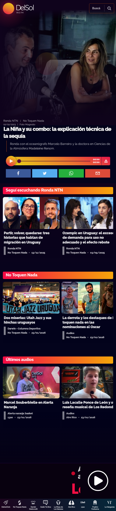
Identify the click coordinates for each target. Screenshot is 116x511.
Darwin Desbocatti (33, 508)
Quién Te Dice (45, 507)
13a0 (83, 507)
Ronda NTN (10, 120)
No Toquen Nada (19, 507)
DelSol (25, 7)
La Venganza (109, 507)
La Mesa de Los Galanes (58, 508)
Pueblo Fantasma (95, 508)
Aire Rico (71, 507)
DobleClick (6, 507)
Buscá (96, 8)
